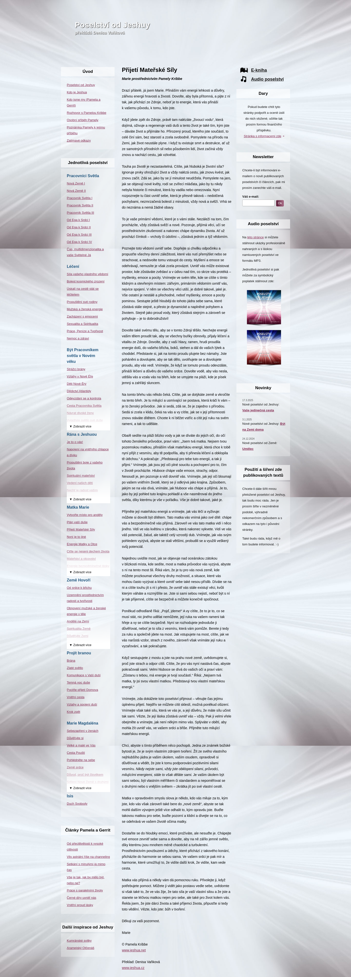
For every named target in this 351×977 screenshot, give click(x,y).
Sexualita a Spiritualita (82, 324)
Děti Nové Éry (76, 384)
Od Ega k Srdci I (78, 220)
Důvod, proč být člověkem (85, 774)
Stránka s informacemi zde (262, 136)
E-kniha (259, 70)
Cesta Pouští (76, 753)
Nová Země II (76, 191)
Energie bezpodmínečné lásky (88, 566)
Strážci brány (76, 369)
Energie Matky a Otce (82, 544)
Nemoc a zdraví (78, 338)
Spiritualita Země (79, 628)
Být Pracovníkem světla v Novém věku (82, 356)
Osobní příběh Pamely (82, 120)
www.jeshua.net (134, 950)
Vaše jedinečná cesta (258, 410)
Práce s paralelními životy (85, 890)
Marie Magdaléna (82, 723)
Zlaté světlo (75, 668)
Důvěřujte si (75, 738)
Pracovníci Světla (83, 176)
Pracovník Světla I (79, 198)
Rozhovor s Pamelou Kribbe (86, 113)
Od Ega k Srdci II (79, 227)
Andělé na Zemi (78, 621)
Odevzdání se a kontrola (84, 398)
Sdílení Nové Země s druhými (87, 782)
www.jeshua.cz (133, 968)
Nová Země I (76, 183)
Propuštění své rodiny (82, 302)
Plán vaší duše (77, 522)
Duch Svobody (77, 803)
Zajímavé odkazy (79, 140)
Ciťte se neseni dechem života (88, 551)
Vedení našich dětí (80, 483)
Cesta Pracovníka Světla (84, 405)
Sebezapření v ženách (82, 731)
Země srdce (75, 767)
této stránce (255, 237)
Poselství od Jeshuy (112, 24)
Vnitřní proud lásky (80, 905)
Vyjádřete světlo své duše (85, 420)
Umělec (248, 449)
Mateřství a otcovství (81, 559)
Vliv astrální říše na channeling (88, 857)
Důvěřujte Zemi (77, 636)
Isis (70, 796)
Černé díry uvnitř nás (81, 898)
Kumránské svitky (79, 940)
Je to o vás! (75, 442)
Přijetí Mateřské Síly (81, 529)
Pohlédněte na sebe (81, 760)
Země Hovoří (78, 580)
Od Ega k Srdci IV (79, 242)
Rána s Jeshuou (82, 434)
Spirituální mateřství (81, 475)
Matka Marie (78, 507)
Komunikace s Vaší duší (84, 675)
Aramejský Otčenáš (80, 948)
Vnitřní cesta (75, 697)
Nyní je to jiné (76, 537)
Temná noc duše (78, 682)
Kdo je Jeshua (77, 92)
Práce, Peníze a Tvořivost (85, 331)
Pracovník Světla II (80, 205)
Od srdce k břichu (79, 588)
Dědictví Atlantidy (79, 391)
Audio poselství (267, 79)
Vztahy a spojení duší (82, 704)
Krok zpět (73, 712)
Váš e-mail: (250, 196)
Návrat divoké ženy (80, 413)
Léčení (73, 266)
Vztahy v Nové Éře (80, 376)
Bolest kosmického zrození (86, 281)
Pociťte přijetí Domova (82, 690)
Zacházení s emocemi (82, 316)
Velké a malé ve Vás (81, 745)
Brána (71, 660)
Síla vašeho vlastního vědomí (87, 274)
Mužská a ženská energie (85, 309)
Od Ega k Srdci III (79, 234)
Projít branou (79, 653)
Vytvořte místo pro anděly (85, 515)
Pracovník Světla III (80, 212)
